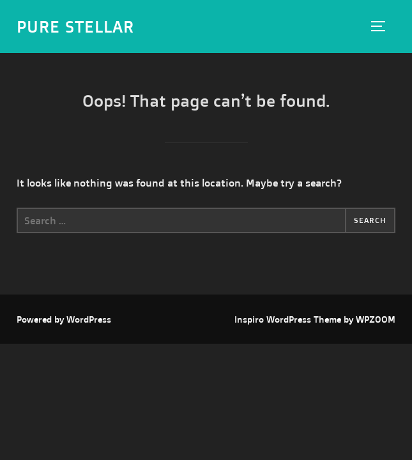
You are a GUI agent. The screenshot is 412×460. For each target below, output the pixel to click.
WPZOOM (375, 319)
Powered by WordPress (64, 319)
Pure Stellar (75, 26)
